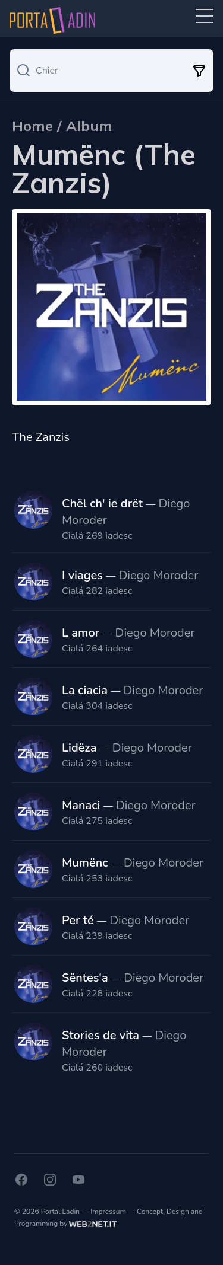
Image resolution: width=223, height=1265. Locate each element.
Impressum (108, 1211)
